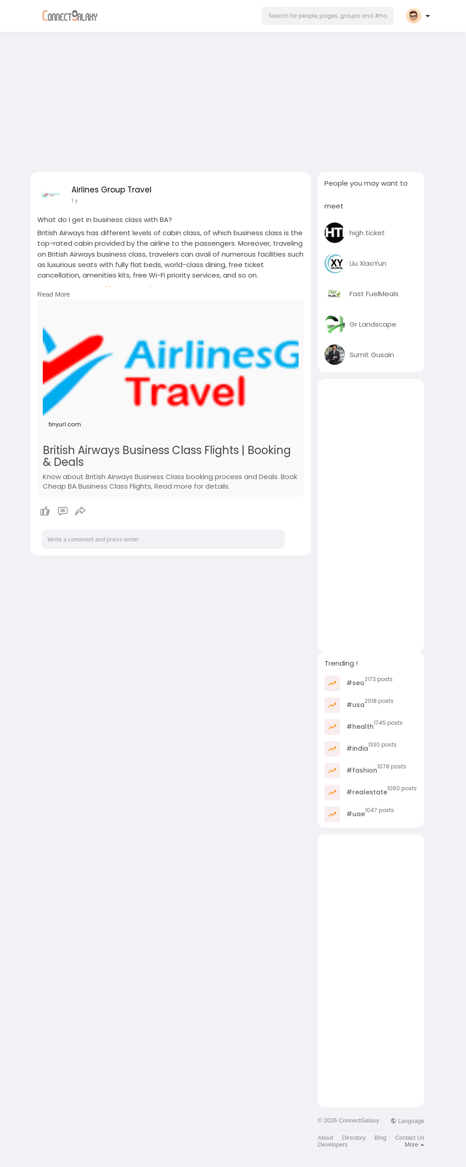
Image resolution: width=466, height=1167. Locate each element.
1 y (74, 200)
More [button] (414, 1144)
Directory (354, 1138)
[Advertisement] (233, 99)
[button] (328, 16)
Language (407, 1121)
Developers (333, 1144)
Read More (53, 294)
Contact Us (409, 1138)
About (325, 1138)
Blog (380, 1138)
